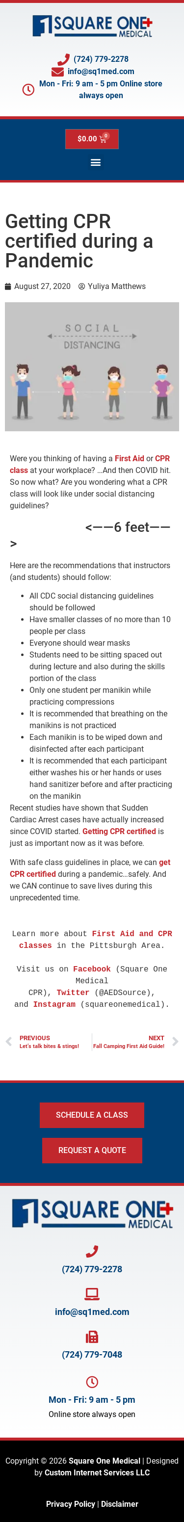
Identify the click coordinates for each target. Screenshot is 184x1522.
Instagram (54, 1004)
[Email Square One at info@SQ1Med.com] (92, 1294)
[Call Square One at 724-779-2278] (92, 1251)
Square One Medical (104, 1461)
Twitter (73, 993)
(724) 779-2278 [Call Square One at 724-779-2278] (92, 1269)
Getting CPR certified (119, 831)
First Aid (129, 458)
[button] (96, 162)
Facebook (92, 969)
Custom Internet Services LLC (97, 1472)
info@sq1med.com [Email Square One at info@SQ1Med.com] (92, 1312)
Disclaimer (119, 1504)
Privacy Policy (70, 1504)
